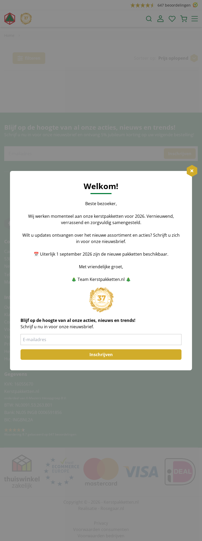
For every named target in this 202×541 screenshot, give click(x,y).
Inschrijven (101, 354)
